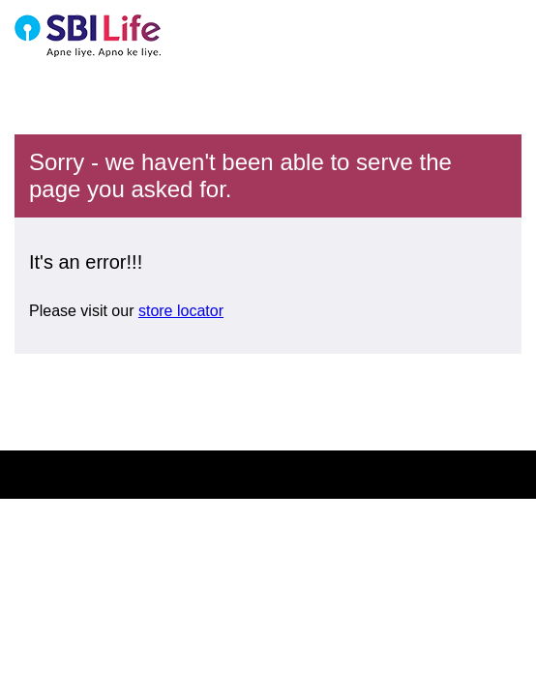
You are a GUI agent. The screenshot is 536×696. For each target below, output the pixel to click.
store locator (180, 311)
